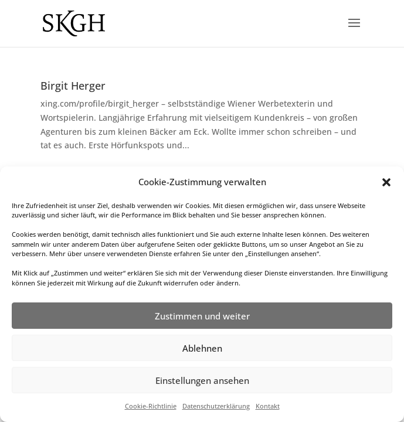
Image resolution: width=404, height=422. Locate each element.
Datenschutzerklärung (216, 405)
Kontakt (268, 405)
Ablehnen (202, 348)
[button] (386, 182)
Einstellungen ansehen (202, 380)
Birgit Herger (73, 86)
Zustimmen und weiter (202, 316)
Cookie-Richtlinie (150, 405)
